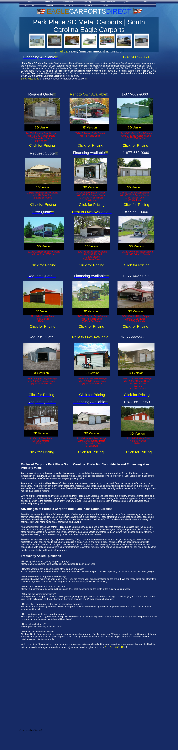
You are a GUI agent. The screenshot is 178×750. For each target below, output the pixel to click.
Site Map (87, 2)
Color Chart (68, 2)
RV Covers (68, 5)
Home (29, 2)
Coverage (107, 5)
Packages (88, 5)
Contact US (48, 2)
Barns (146, 2)
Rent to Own (29, 5)
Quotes (127, 2)
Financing (49, 5)
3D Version (42, 127)
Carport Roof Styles (107, 2)
